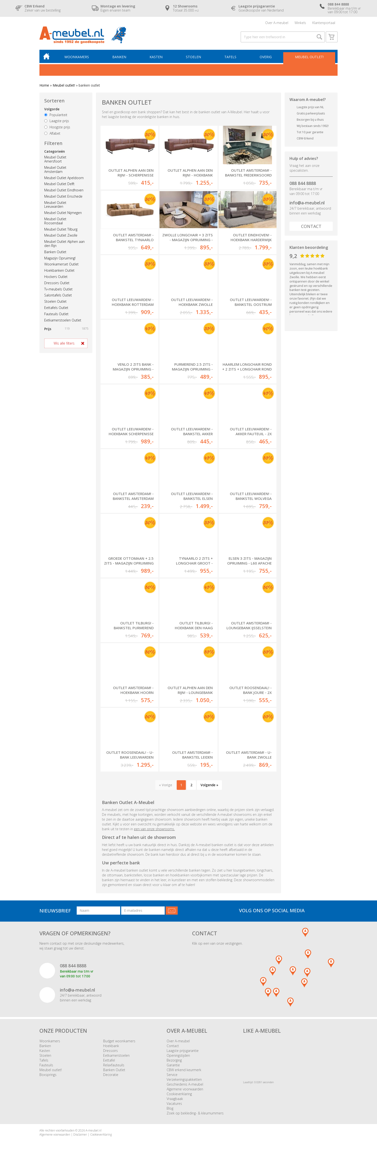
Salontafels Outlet (58, 295)
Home (44, 85)
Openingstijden (178, 1055)
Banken (119, 57)
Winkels (300, 22)
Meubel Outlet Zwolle (60, 235)
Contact (311, 226)
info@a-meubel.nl (307, 203)
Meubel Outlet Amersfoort (55, 159)
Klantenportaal (323, 22)
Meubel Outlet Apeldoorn (64, 178)
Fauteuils (46, 1065)
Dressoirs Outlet (56, 283)
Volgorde (51, 109)
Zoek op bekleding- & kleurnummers (195, 1113)
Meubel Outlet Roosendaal (55, 221)
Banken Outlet (55, 252)
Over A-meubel (276, 22)
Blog (170, 1108)
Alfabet (52, 133)
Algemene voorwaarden (185, 1089)
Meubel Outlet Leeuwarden (55, 204)
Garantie (173, 1065)
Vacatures (174, 1103)
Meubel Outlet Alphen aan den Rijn (64, 243)
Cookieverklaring (179, 1094)
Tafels (230, 57)
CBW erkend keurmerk (184, 1070)
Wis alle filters (64, 343)
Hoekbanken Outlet (59, 270)
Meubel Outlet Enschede (63, 196)
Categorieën (54, 151)
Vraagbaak (175, 1098)
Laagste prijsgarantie (183, 1050)
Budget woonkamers (119, 1041)
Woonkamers (76, 57)
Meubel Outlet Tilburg (60, 229)
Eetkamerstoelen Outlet (62, 320)
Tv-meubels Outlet (58, 289)
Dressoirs (110, 1050)
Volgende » (209, 785)
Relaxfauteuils (113, 1065)
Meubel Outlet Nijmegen (63, 212)
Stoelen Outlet (55, 301)
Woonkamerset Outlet (61, 264)
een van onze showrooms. (154, 829)
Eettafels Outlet (56, 307)
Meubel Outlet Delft (59, 184)
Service (172, 1074)
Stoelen (193, 57)
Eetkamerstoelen (116, 1055)
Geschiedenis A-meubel (185, 1084)
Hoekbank (111, 1046)
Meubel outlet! (309, 57)
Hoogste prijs (57, 127)
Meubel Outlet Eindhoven (63, 190)
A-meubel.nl (93, 1130)
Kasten (156, 57)
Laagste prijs (56, 121)
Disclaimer (80, 1134)
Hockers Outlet (56, 276)
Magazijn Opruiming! (59, 258)
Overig (266, 57)
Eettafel (109, 1060)
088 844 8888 (302, 183)
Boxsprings (48, 1074)
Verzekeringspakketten (184, 1079)
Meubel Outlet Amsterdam (55, 169)
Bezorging (174, 1060)
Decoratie (110, 1074)
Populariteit (55, 115)
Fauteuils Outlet (56, 314)
